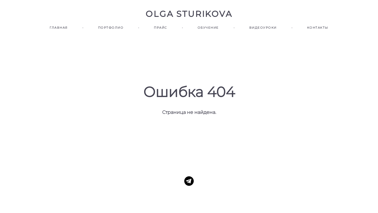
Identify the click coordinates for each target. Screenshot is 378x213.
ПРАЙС (160, 28)
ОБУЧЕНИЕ (208, 28)
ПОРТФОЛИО (111, 28)
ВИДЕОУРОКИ (263, 28)
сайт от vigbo (189, 199)
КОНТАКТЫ (317, 28)
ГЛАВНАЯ (59, 28)
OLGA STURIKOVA (189, 14)
